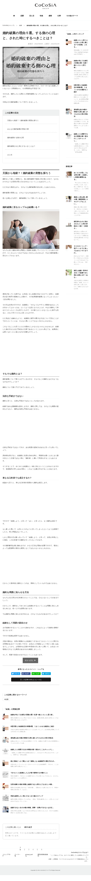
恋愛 (22, 16)
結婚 (6, 699)
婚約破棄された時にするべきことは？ (21, 146)
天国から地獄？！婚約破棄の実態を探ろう (23, 120)
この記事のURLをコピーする (31, 679)
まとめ (9, 155)
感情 (50, 16)
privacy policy (29, 856)
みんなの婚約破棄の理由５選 (18, 129)
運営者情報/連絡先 (43, 856)
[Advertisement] (31, 275)
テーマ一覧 (17, 856)
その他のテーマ (71, 16)
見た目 (31, 16)
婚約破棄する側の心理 (15, 137)
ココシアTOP (6, 856)
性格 (41, 16)
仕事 (58, 16)
